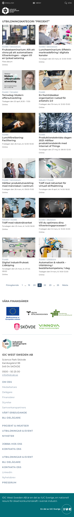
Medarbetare (9, 387)
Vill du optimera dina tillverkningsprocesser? (55, 208)
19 (29, 285)
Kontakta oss (11, 449)
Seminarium (15, 46)
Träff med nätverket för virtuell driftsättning (55, 168)
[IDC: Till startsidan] (10, 10)
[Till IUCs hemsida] (56, 509)
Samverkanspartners (14, 407)
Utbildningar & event (17, 430)
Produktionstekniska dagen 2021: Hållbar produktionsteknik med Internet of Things (55, 123)
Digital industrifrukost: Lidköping (18, 247)
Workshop (51, 219)
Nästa (65, 285)
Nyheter (8, 436)
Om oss (7, 382)
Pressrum (9, 482)
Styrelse (6, 402)
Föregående (12, 285)
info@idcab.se (10, 375)
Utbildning (51, 259)
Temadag (14, 92)
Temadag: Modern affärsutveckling (18, 80)
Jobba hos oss (12, 444)
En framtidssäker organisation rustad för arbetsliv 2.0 (55, 80)
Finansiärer (8, 397)
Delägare (7, 392)
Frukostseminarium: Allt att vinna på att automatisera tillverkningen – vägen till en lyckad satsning (18, 35)
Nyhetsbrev (9, 477)
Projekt (5, 46)
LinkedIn (7, 472)
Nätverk (42, 180)
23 (50, 285)
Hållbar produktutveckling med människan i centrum (18, 168)
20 (34, 285)
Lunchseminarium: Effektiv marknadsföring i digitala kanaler (55, 35)
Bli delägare (11, 417)
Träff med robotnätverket (18, 208)
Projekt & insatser (15, 425)
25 (58, 285)
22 (45, 285)
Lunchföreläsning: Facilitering (18, 123)
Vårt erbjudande (14, 412)
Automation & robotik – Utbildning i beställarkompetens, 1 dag (55, 247)
